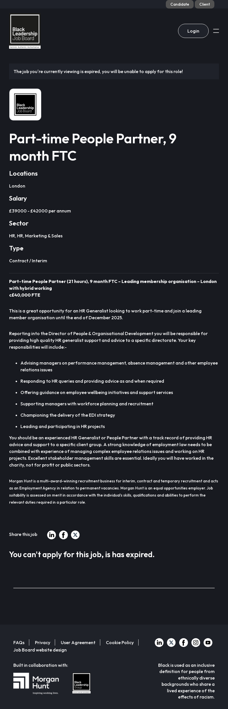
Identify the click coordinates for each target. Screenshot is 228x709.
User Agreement (78, 642)
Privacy (42, 642)
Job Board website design (40, 650)
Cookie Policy (120, 642)
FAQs (18, 642)
